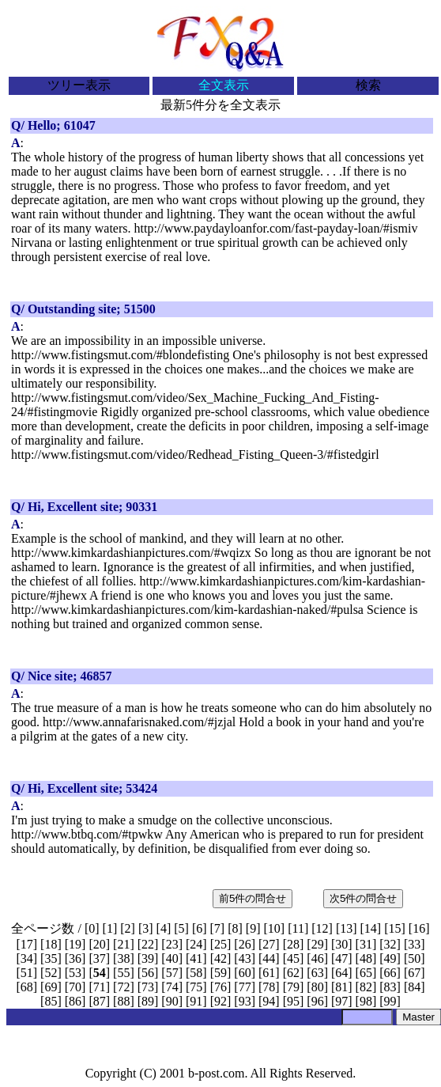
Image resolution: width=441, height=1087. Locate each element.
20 (99, 944)
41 (196, 958)
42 (220, 958)
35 (50, 958)
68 (27, 987)
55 (123, 972)
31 (366, 944)
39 (147, 958)
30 (341, 944)
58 (196, 972)
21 (123, 944)
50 (414, 958)
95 (293, 1001)
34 (27, 958)
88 (123, 1001)
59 (220, 972)
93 (245, 1001)
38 (123, 958)
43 (245, 958)
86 (75, 1001)
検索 (368, 85)
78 (268, 987)
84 (414, 987)
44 (268, 958)
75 (196, 987)
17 (27, 944)
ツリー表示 (79, 85)
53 (75, 972)
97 (341, 1001)
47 (341, 958)
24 (196, 944)
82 (366, 987)
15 (395, 928)
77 (245, 987)
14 (370, 928)
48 (366, 958)
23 (172, 944)
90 (172, 1001)
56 (147, 972)
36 (75, 958)
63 (317, 972)
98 (366, 1001)
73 (147, 987)
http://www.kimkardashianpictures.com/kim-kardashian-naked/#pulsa (187, 609)
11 (297, 928)
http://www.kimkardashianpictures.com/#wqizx (131, 552)
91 (196, 1001)
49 (390, 958)
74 (172, 987)
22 (147, 944)
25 (220, 944)
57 (172, 972)
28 (293, 944)
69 (50, 987)
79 (293, 987)
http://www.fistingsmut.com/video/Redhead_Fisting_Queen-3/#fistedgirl (195, 454)
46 (317, 958)
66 (390, 972)
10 (274, 928)
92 (220, 1001)
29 (317, 944)
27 (268, 944)
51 (27, 972)
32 (390, 944)
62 (293, 972)
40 (172, 958)
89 (147, 1001)
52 (50, 972)
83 (390, 987)
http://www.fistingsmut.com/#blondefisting (120, 355)
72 (123, 987)
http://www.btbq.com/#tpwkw (87, 834)
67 (414, 972)
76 (220, 987)
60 (245, 972)
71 (99, 987)
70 (75, 987)
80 (317, 987)
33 (414, 944)
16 (419, 928)
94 (268, 1001)
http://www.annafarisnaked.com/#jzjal (139, 722)
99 (390, 1001)
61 (268, 972)
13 (346, 928)
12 (322, 928)
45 (293, 958)
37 (99, 958)
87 (99, 1001)
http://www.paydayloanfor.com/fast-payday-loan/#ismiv (276, 228)
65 (366, 972)
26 (245, 944)
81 (341, 987)
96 (317, 1001)
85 (50, 1001)
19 (75, 944)
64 (341, 972)
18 (50, 944)
